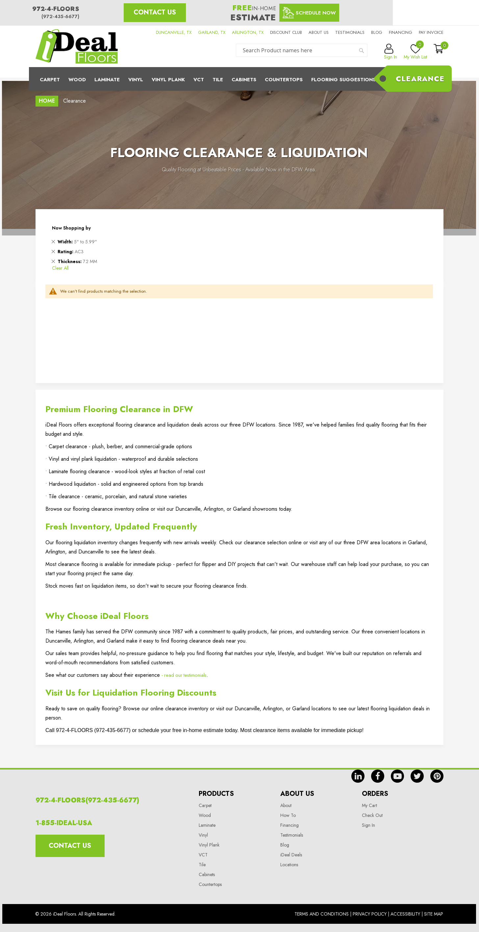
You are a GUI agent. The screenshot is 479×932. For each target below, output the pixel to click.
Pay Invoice (431, 32)
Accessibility (405, 914)
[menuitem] (239, 79)
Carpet (50, 79)
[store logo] (77, 46)
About (285, 805)
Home (47, 101)
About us (319, 32)
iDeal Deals (291, 854)
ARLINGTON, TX (248, 32)
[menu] (239, 79)
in (358, 776)
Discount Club (286, 32)
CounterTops (284, 79)
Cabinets (244, 79)
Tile (218, 79)
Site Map (433, 914)
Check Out (372, 815)
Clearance (420, 78)
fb (377, 776)
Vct (198, 79)
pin (436, 776)
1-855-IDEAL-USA (64, 823)
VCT (203, 854)
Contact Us (155, 12)
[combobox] (301, 50)
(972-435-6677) (60, 16)
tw (417, 776)
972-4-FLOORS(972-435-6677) (87, 800)
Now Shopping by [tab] (71, 228)
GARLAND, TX (211, 32)
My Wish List (415, 52)
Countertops (210, 884)
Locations (289, 864)
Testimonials (350, 32)
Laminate (107, 79)
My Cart (369, 805)
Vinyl (135, 79)
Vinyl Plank (168, 79)
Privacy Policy (370, 914)
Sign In (368, 825)
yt (397, 776)
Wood (77, 79)
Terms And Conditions (321, 914)
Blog (376, 32)
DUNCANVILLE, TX (173, 32)
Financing (400, 32)
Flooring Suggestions (343, 79)
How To (288, 815)
